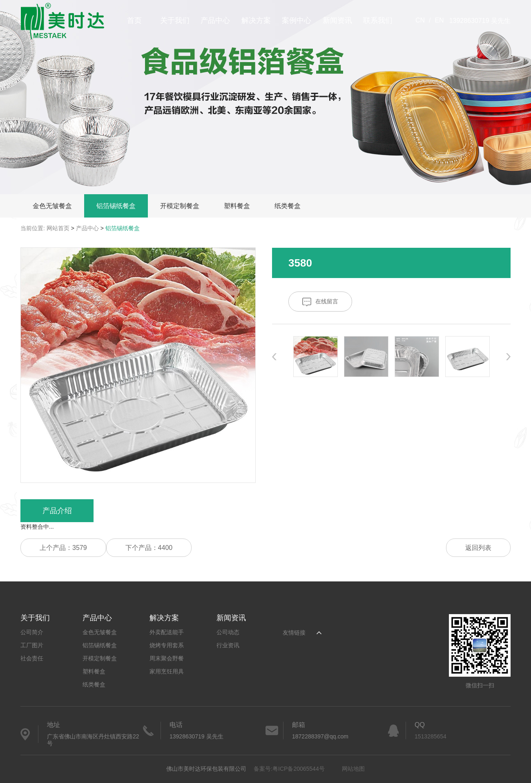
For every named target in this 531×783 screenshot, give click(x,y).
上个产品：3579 (63, 547)
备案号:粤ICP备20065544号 (289, 768)
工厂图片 (31, 645)
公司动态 (227, 632)
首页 (134, 20)
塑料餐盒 (237, 205)
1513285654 (430, 736)
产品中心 (215, 20)
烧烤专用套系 (166, 645)
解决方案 (256, 20)
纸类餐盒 (287, 205)
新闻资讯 (337, 20)
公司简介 (31, 632)
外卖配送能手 (166, 632)
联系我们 (378, 20)
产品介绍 (57, 511)
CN (420, 20)
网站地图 (353, 768)
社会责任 (31, 658)
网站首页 (58, 228)
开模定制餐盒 (179, 205)
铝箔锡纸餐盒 (116, 205)
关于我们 (175, 20)
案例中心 (296, 20)
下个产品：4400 (149, 547)
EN (439, 20)
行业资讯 (227, 645)
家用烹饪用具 (166, 671)
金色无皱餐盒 (52, 205)
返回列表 (478, 547)
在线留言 (320, 302)
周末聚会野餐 (166, 658)
